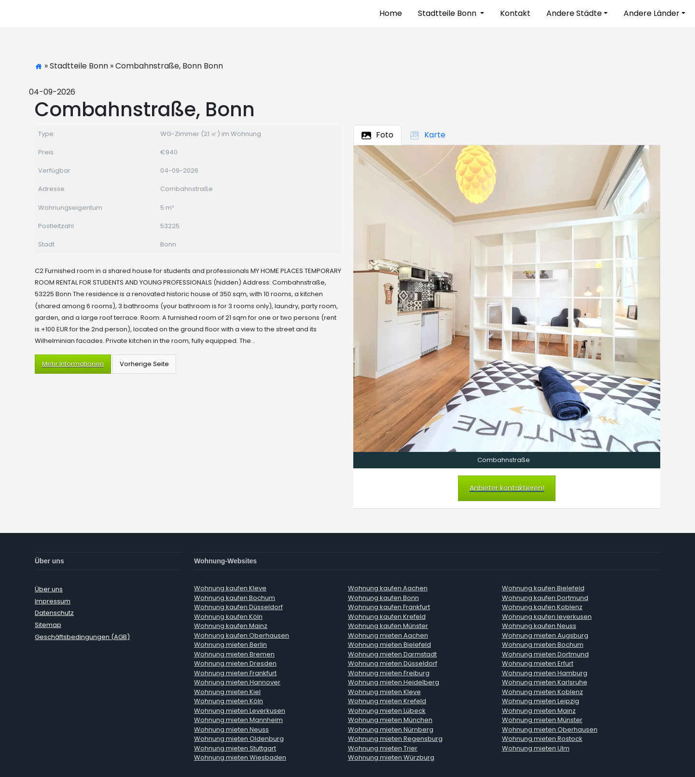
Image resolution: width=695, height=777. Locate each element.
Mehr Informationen (73, 363)
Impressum (52, 601)
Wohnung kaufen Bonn (383, 597)
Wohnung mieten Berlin (230, 644)
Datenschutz (54, 612)
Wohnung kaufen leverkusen (547, 616)
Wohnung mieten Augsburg (545, 635)
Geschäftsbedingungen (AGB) (82, 636)
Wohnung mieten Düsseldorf (392, 663)
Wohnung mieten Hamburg (544, 673)
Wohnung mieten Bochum (543, 644)
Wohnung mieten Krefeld (387, 701)
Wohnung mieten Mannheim (238, 719)
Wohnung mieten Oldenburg (239, 738)
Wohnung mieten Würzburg (391, 757)
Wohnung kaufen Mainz (230, 625)
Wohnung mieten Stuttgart (235, 748)
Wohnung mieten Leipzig (540, 701)
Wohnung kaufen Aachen (388, 588)
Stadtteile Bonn (448, 13)
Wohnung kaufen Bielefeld (543, 588)
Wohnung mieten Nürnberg (390, 729)
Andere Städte (574, 13)
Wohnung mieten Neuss (231, 729)
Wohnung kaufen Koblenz (542, 607)
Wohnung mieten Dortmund (545, 654)
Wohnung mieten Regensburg (395, 738)
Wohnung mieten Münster (542, 719)
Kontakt (515, 13)
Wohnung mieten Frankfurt (235, 673)
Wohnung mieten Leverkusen (239, 710)
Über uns (49, 589)
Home (390, 13)
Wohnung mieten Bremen (234, 654)
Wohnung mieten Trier (382, 748)
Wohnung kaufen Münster (388, 625)
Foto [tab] (377, 134)
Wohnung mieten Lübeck (387, 710)
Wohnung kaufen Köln (228, 616)
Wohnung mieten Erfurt (537, 663)
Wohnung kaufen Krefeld (387, 616)
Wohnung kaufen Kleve (230, 588)
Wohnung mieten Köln (228, 701)
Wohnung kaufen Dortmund (545, 597)
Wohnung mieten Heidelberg (393, 682)
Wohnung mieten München (390, 719)
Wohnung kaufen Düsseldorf (238, 607)
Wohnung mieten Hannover (237, 682)
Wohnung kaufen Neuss (539, 625)
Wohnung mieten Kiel (227, 691)
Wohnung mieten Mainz (539, 710)
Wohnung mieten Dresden (235, 663)
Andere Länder (652, 13)
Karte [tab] (427, 134)
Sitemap (48, 624)
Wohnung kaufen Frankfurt (389, 607)
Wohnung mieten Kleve (384, 691)
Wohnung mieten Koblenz (542, 691)
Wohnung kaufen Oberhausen (241, 635)
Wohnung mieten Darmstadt (392, 654)
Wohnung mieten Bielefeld (389, 644)
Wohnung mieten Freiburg (389, 673)
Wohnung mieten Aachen (388, 635)
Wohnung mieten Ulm (536, 748)
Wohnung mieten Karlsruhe (544, 682)
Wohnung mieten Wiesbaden (240, 757)
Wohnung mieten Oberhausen (550, 729)
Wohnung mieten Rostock (542, 738)
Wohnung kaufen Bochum (234, 597)
